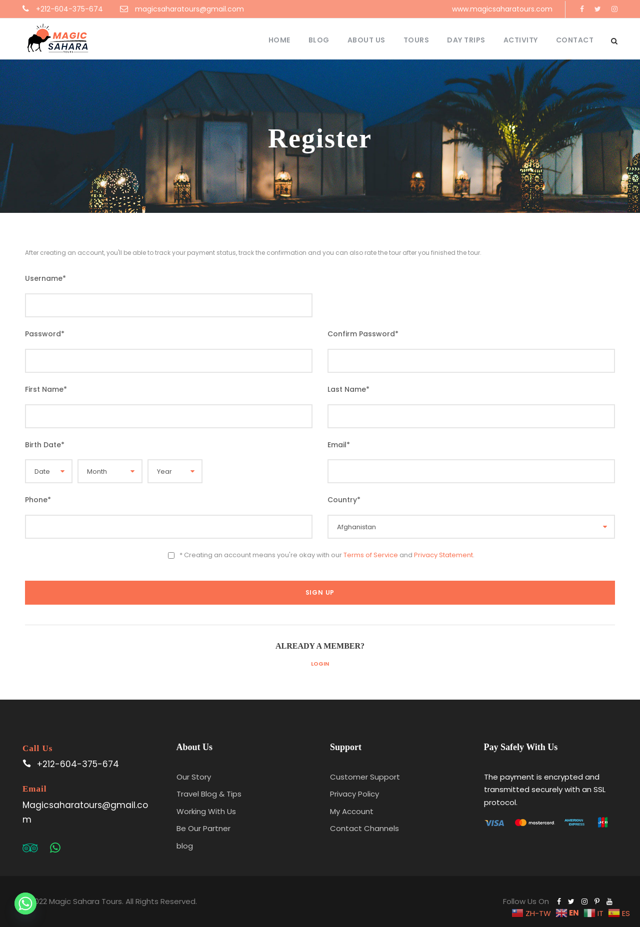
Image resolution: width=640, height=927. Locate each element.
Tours (417, 40)
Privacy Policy (354, 794)
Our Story (193, 777)
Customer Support (365, 777)
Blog (319, 40)
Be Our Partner (203, 828)
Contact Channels (364, 828)
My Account (352, 811)
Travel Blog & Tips (209, 794)
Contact (575, 40)
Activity (521, 40)
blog (184, 846)
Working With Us (206, 811)
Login (320, 664)
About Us (367, 40)
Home (279, 40)
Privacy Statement (443, 555)
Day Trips (466, 40)
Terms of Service (371, 555)
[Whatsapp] (25, 904)
